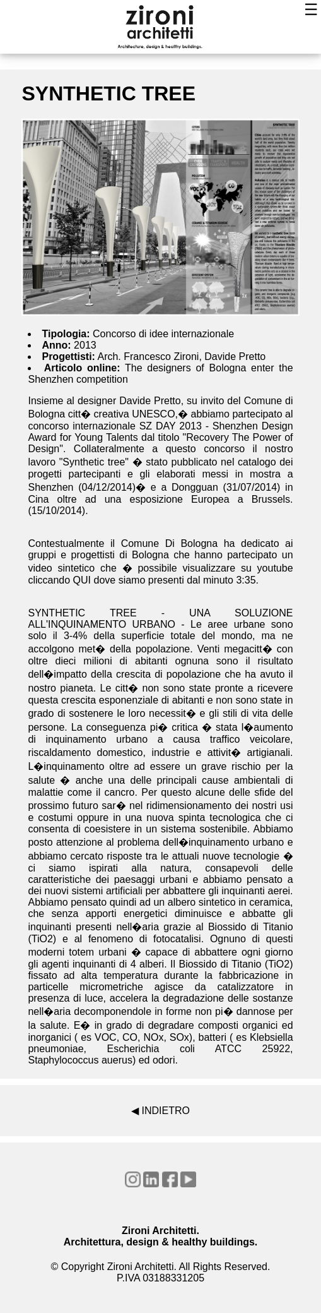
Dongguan (195, 487)
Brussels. (272, 499)
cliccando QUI (59, 580)
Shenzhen (53, 487)
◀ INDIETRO (160, 1110)
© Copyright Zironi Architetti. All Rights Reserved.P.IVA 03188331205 (161, 1272)
